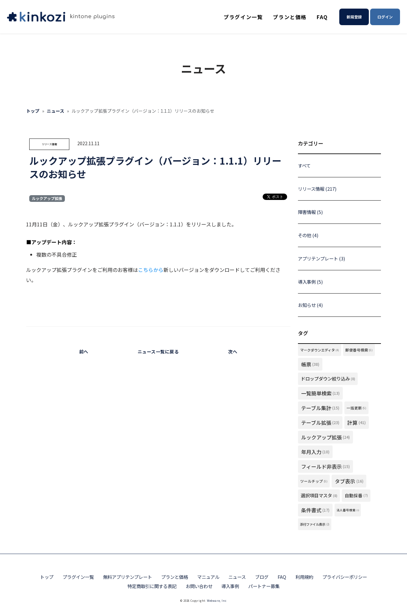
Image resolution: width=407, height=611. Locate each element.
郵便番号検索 (359, 350)
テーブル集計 (320, 408)
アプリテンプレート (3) (321, 258)
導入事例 (230, 586)
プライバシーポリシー (344, 576)
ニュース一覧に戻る (158, 351)
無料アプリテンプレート (127, 576)
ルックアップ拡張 (47, 198)
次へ (232, 351)
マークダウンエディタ (319, 350)
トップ (32, 111)
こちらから (150, 270)
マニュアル (208, 576)
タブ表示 (349, 481)
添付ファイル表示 (314, 524)
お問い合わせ (199, 586)
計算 (356, 422)
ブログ (261, 576)
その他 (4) (308, 235)
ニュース (55, 111)
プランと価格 (290, 17)
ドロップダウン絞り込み (328, 378)
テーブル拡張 (320, 422)
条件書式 (315, 510)
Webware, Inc (217, 600)
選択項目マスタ (319, 495)
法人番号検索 (347, 510)
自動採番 (356, 495)
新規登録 (354, 16)
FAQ (322, 17)
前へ (83, 351)
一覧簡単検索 (320, 393)
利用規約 (304, 576)
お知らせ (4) (310, 305)
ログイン (385, 16)
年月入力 (315, 452)
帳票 (310, 364)
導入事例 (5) (310, 281)
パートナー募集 (263, 586)
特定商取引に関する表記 (152, 586)
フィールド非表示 (325, 466)
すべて (304, 165)
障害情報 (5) (310, 212)
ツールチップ (314, 481)
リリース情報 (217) (317, 188)
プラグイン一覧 (243, 17)
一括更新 (357, 408)
